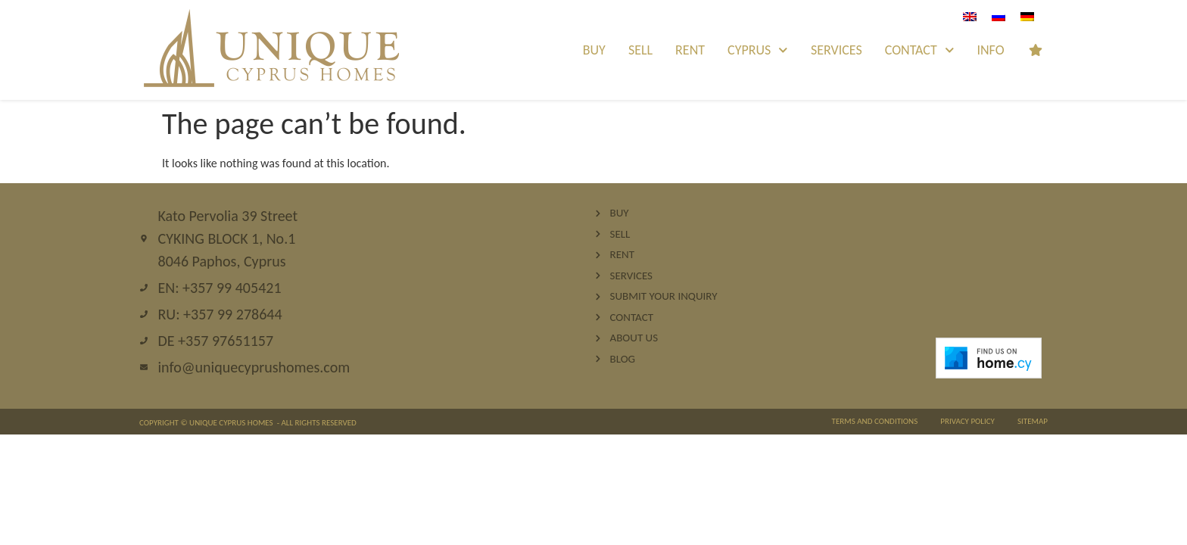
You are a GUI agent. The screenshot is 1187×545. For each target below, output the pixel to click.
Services (836, 50)
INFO (990, 50)
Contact (920, 50)
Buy (594, 50)
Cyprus (757, 50)
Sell (640, 50)
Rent (690, 50)
